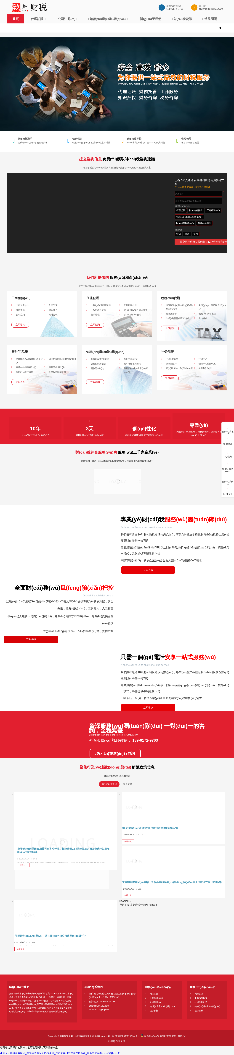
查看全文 (23, 865)
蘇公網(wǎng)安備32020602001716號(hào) (163, 1036)
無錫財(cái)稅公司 (116, 1041)
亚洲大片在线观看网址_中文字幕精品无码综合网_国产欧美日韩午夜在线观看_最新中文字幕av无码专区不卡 (60, 1053)
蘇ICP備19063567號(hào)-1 (125, 1036)
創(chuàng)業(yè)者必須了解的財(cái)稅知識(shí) (150, 828)
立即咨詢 (20, 324)
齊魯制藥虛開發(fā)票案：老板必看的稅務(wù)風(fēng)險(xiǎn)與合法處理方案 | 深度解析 (172, 882)
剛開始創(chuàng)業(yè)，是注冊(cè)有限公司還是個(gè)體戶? (50, 935)
